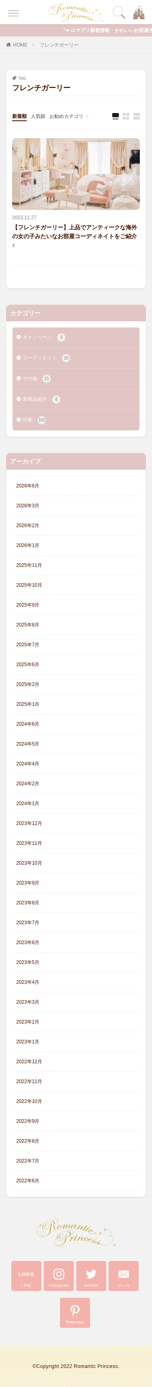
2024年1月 (27, 803)
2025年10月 (29, 585)
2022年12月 (29, 1061)
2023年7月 (27, 922)
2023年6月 (27, 942)
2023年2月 (27, 1022)
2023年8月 (27, 903)
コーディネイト (46, 358)
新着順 (19, 116)
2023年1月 (27, 1042)
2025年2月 (27, 684)
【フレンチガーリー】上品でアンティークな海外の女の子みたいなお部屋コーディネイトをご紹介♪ (74, 236)
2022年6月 (27, 1181)
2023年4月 (27, 982)
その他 (37, 379)
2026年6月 (27, 486)
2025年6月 (27, 664)
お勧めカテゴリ (66, 116)
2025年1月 (27, 704)
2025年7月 (27, 645)
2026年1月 (27, 545)
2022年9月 (27, 1121)
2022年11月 (29, 1081)
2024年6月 (27, 724)
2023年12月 (29, 823)
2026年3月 (27, 506)
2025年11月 (29, 565)
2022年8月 (27, 1141)
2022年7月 (27, 1161)
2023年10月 (29, 863)
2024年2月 (27, 783)
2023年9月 (27, 883)
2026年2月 (27, 525)
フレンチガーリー (59, 45)
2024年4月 (27, 764)
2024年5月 (27, 744)
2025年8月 (27, 625)
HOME (20, 45)
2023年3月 (27, 1002)
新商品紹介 (41, 399)
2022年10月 (29, 1101)
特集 (34, 420)
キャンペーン (44, 337)
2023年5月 (27, 962)
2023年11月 (29, 843)
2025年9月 (27, 605)
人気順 (38, 116)
